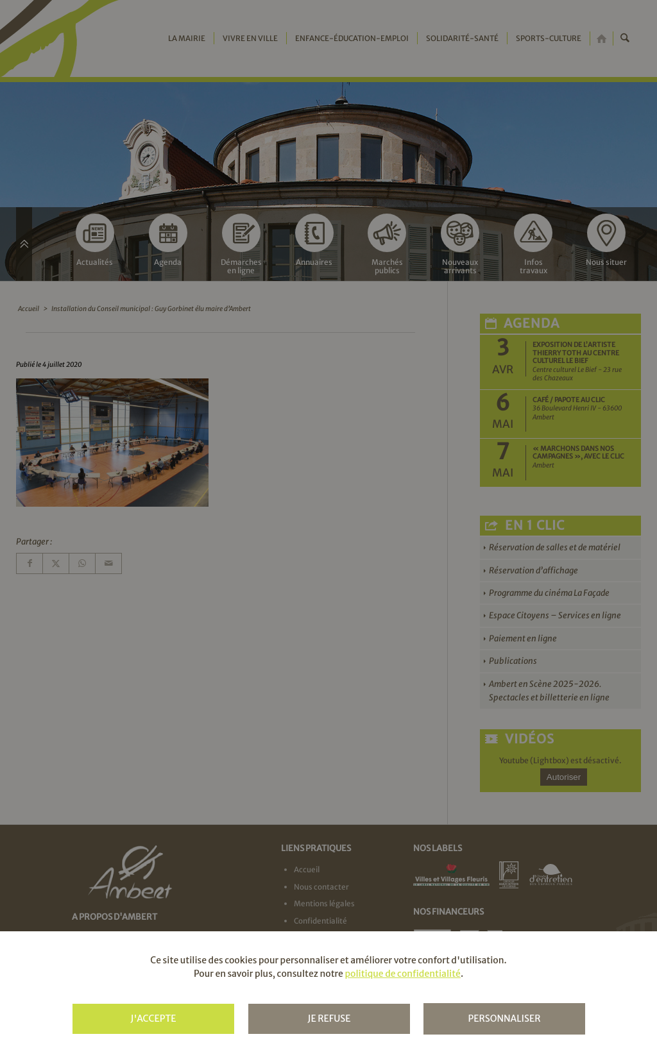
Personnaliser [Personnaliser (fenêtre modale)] (504, 1018)
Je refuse (328, 1018)
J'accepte (153, 1018)
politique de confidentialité (402, 973)
